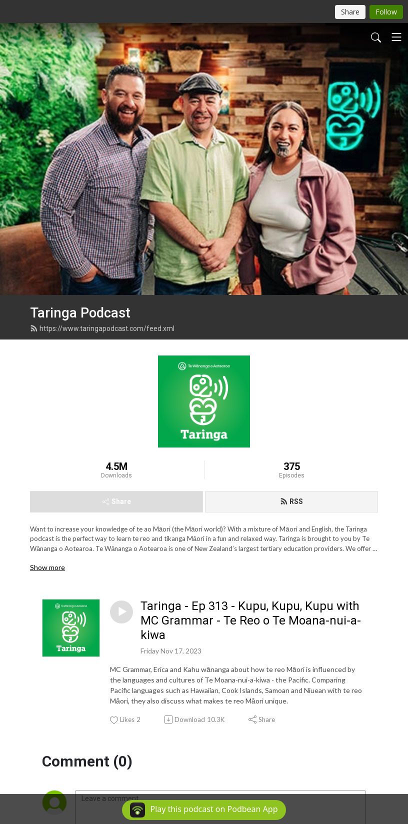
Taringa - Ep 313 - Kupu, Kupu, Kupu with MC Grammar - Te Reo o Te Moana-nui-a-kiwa (250, 455)
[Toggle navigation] (396, 37)
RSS (291, 336)
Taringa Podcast (80, 148)
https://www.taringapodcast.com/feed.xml (102, 162)
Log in (151, 673)
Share (116, 336)
